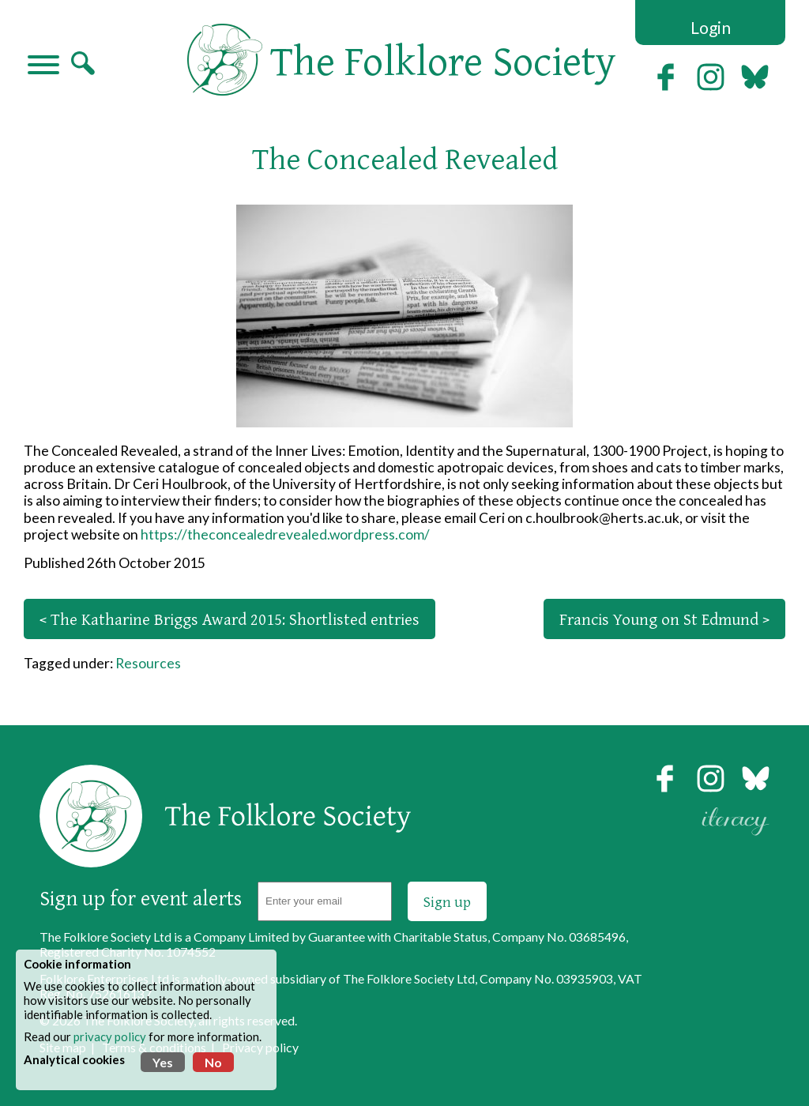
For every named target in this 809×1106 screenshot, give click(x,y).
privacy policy (109, 1036)
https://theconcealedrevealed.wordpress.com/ (285, 534)
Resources (148, 663)
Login (710, 27)
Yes (162, 1062)
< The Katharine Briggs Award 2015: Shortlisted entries (230, 619)
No (213, 1062)
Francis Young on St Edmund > (664, 619)
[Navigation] (43, 66)
